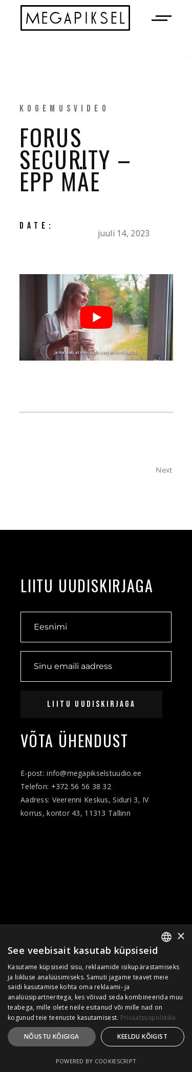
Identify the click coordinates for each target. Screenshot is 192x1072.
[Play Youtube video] (96, 317)
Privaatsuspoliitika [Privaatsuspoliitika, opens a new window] (148, 1017)
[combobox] (166, 937)
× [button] (180, 937)
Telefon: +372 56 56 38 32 (65, 786)
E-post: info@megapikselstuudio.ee (80, 773)
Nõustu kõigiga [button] (51, 1036)
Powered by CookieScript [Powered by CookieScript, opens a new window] (96, 1061)
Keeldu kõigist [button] (142, 1036)
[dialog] (96, 998)
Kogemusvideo (64, 108)
